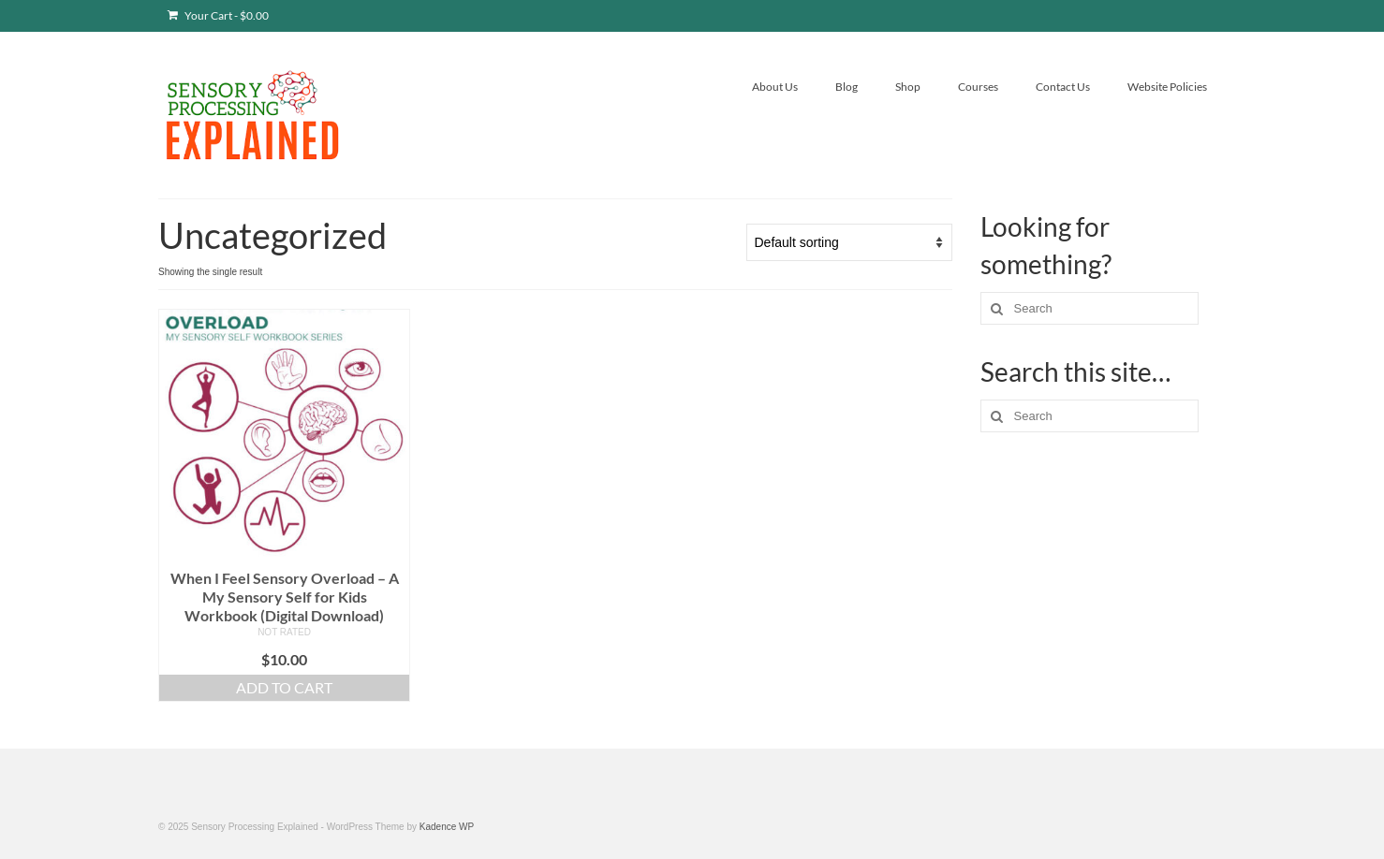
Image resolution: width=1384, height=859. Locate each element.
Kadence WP (447, 827)
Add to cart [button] (284, 687)
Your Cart (218, 15)
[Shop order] (849, 242)
